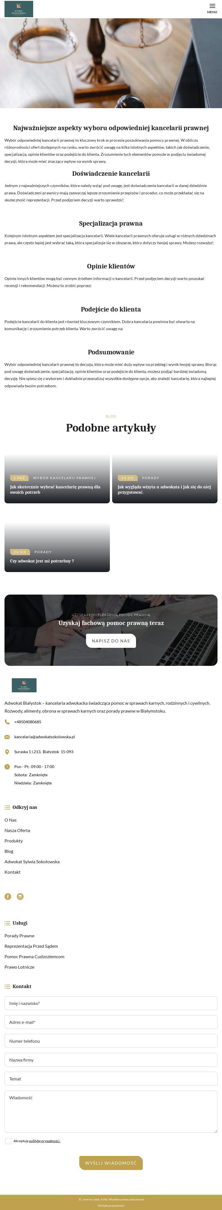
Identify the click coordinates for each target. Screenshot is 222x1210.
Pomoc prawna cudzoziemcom (34, 956)
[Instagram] (20, 897)
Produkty (13, 840)
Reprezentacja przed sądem (31, 946)
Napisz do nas (111, 640)
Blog (8, 851)
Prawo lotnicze (19, 966)
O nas (10, 819)
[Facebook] (7, 897)
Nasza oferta (17, 830)
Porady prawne (19, 935)
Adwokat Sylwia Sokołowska (32, 861)
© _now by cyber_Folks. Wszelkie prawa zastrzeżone (111, 1199)
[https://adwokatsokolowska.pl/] (111, 685)
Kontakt (12, 872)
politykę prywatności (44, 1141)
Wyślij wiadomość (111, 1162)
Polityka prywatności (111, 1205)
